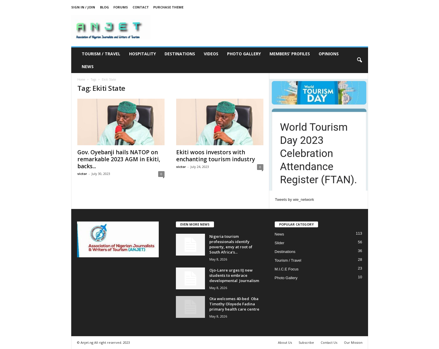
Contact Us (329, 342)
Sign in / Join (83, 7)
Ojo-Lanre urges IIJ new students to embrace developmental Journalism (234, 275)
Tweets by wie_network (294, 199)
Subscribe (306, 342)
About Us (285, 342)
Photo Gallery (244, 53)
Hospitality (142, 53)
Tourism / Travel (101, 53)
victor (82, 173)
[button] (359, 60)
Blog (104, 7)
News (88, 66)
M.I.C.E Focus (287, 269)
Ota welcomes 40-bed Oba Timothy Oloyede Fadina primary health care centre (234, 304)
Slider (279, 243)
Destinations (180, 53)
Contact (141, 7)
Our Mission (353, 342)
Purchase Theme (168, 7)
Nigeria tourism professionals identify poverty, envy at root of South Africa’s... (230, 244)
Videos (211, 53)
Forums (120, 7)
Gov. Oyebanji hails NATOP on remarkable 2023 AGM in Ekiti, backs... (118, 159)
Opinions (329, 53)
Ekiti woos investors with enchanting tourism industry (215, 155)
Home (81, 79)
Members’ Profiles (290, 53)
